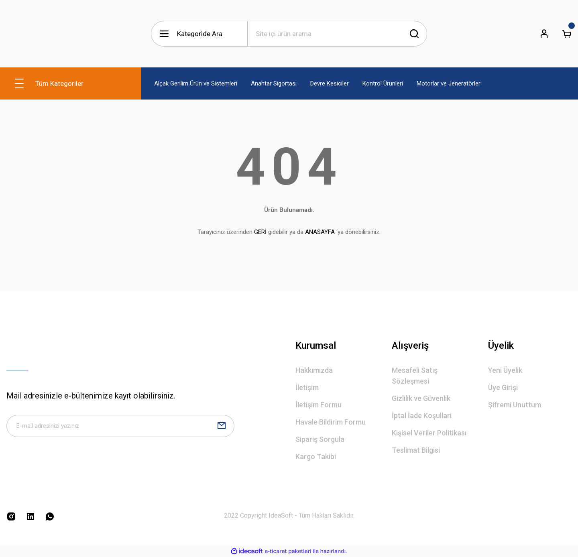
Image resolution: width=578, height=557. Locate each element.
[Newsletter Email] (120, 428)
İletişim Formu (318, 404)
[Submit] (221, 428)
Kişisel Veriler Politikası (429, 433)
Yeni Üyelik (505, 370)
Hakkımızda (314, 370)
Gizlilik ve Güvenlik (421, 398)
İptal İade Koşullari (422, 415)
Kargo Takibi (315, 456)
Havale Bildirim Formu (330, 422)
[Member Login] (544, 33)
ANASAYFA (320, 232)
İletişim (307, 387)
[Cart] (567, 33)
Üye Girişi (503, 387)
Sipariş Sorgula (319, 439)
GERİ (260, 232)
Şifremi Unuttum (514, 404)
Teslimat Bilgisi (416, 450)
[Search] (337, 34)
